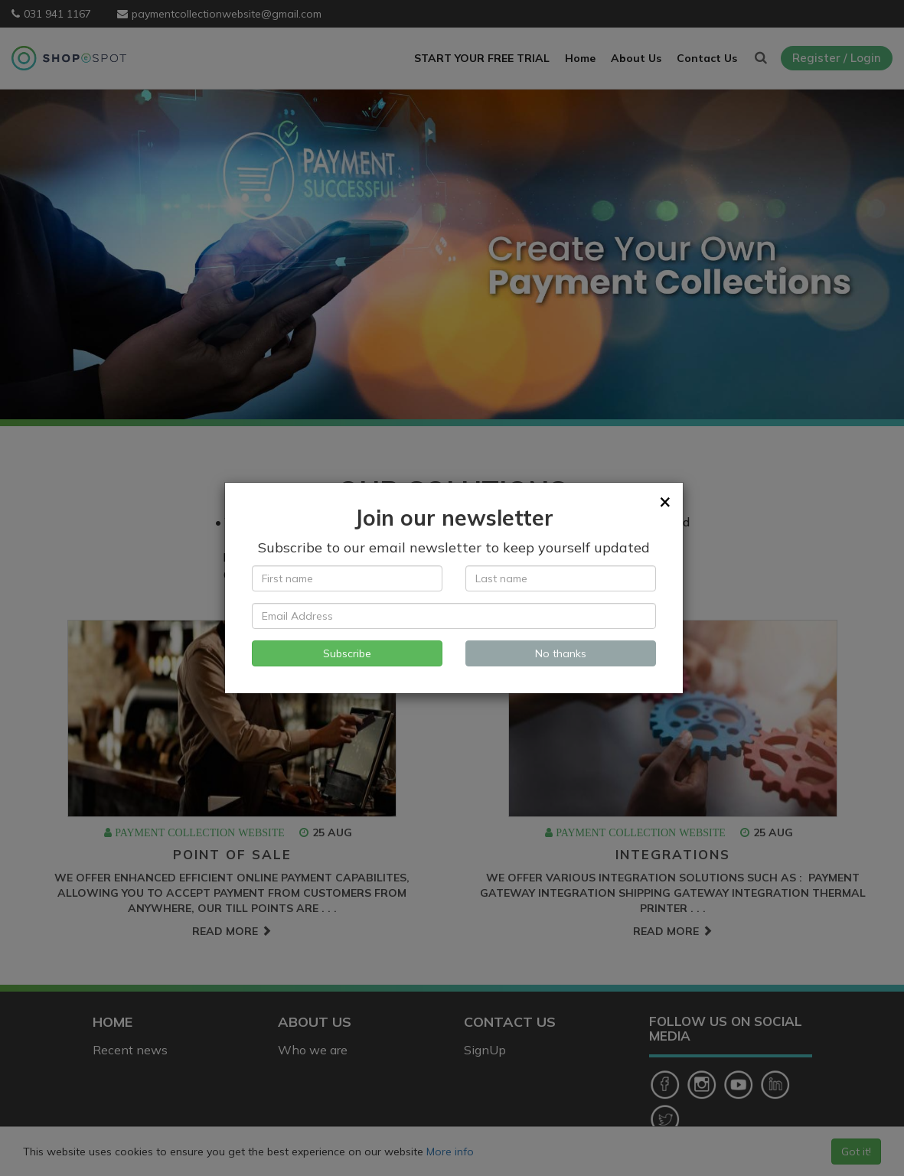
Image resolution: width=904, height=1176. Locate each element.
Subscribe (347, 653)
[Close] (665, 501)
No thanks (560, 653)
